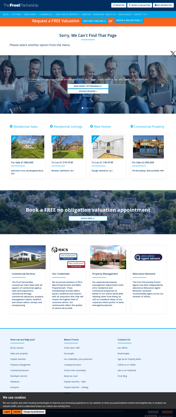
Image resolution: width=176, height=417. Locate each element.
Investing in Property (67, 14)
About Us (111, 14)
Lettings (17, 14)
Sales (6, 14)
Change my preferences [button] (34, 412)
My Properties (163, 5)
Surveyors (98, 14)
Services (87, 14)
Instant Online (94, 21)
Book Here (88, 220)
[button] (13, 85)
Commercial (46, 14)
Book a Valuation (139, 5)
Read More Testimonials (88, 87)
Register (119, 5)
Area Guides (125, 14)
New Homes (31, 14)
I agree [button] (7, 412)
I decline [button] (16, 412)
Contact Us (141, 14)
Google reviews (88, 92)
